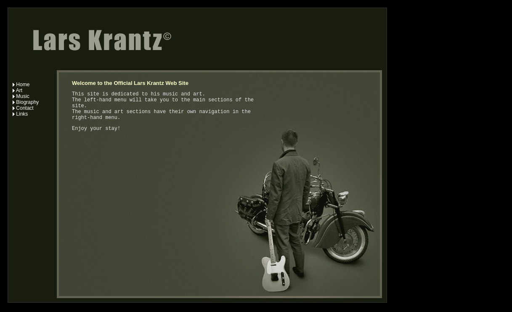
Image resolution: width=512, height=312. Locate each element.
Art (17, 90)
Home (21, 84)
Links (20, 114)
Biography (26, 102)
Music (21, 96)
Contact (23, 108)
